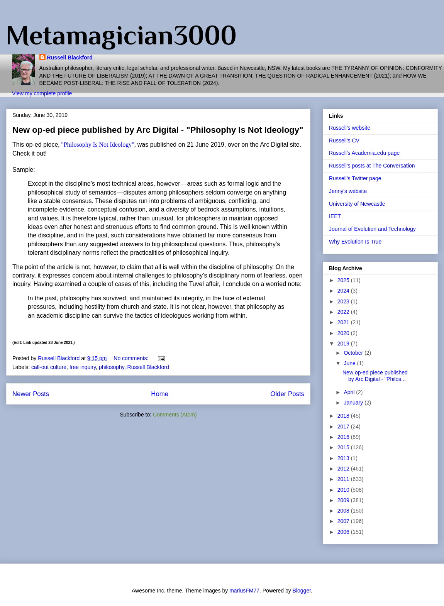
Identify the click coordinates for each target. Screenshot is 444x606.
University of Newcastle (357, 204)
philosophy (111, 367)
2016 (344, 437)
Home (159, 394)
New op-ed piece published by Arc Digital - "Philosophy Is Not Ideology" (157, 130)
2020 (344, 333)
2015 (344, 447)
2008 (344, 511)
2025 (344, 280)
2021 (344, 322)
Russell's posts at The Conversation (372, 166)
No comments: (132, 358)
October (354, 353)
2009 (344, 500)
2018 (344, 416)
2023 (344, 301)
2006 (344, 532)
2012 (344, 469)
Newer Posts (30, 394)
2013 (344, 458)
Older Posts (287, 394)
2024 (344, 291)
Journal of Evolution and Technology (372, 229)
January (354, 402)
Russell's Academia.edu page (364, 153)
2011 (344, 479)
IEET (335, 216)
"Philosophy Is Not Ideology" (97, 144)
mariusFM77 (244, 590)
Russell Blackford (70, 57)
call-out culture (48, 367)
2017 (344, 426)
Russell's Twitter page (355, 178)
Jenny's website (348, 191)
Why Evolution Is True (355, 242)
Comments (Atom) (175, 414)
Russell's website (349, 128)
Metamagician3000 (121, 35)
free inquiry (82, 367)
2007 (344, 521)
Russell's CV (344, 140)
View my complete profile (42, 93)
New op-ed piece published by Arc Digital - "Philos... (375, 375)
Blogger (302, 590)
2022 (344, 312)
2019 (344, 343)
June (350, 363)
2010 (344, 490)
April (350, 392)
